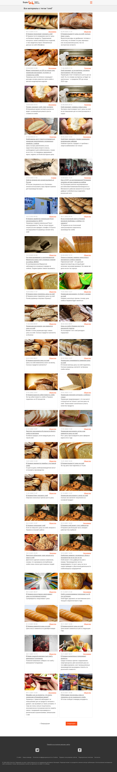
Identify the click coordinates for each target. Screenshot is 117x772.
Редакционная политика (86, 757)
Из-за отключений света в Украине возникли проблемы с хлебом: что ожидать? (73, 221)
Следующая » (71, 723)
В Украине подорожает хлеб (35, 525)
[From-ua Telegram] (37, 750)
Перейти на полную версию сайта (58, 744)
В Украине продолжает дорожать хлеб (39, 34)
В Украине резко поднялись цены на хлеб (40, 294)
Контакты (97, 757)
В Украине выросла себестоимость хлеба (40, 395)
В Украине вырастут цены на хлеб (72, 463)
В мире (53, 178)
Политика (87, 68)
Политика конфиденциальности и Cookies (45, 757)
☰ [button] (91, 2)
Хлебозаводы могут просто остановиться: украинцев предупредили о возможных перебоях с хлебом (40, 141)
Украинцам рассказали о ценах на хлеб (74, 495)
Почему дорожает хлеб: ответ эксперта (39, 107)
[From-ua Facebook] (79, 750)
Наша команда (27, 757)
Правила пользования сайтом (68, 757)
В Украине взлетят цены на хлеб (72, 626)
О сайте (19, 757)
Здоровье (53, 553)
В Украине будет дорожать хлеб (37, 495)
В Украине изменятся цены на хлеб (38, 626)
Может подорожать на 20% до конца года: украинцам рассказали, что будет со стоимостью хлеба (40, 73)
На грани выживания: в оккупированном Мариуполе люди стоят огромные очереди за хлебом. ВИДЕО (40, 260)
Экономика (52, 32)
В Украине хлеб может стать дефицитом (74, 525)
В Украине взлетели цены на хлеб (37, 360)
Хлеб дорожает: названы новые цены (74, 107)
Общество (87, 32)
